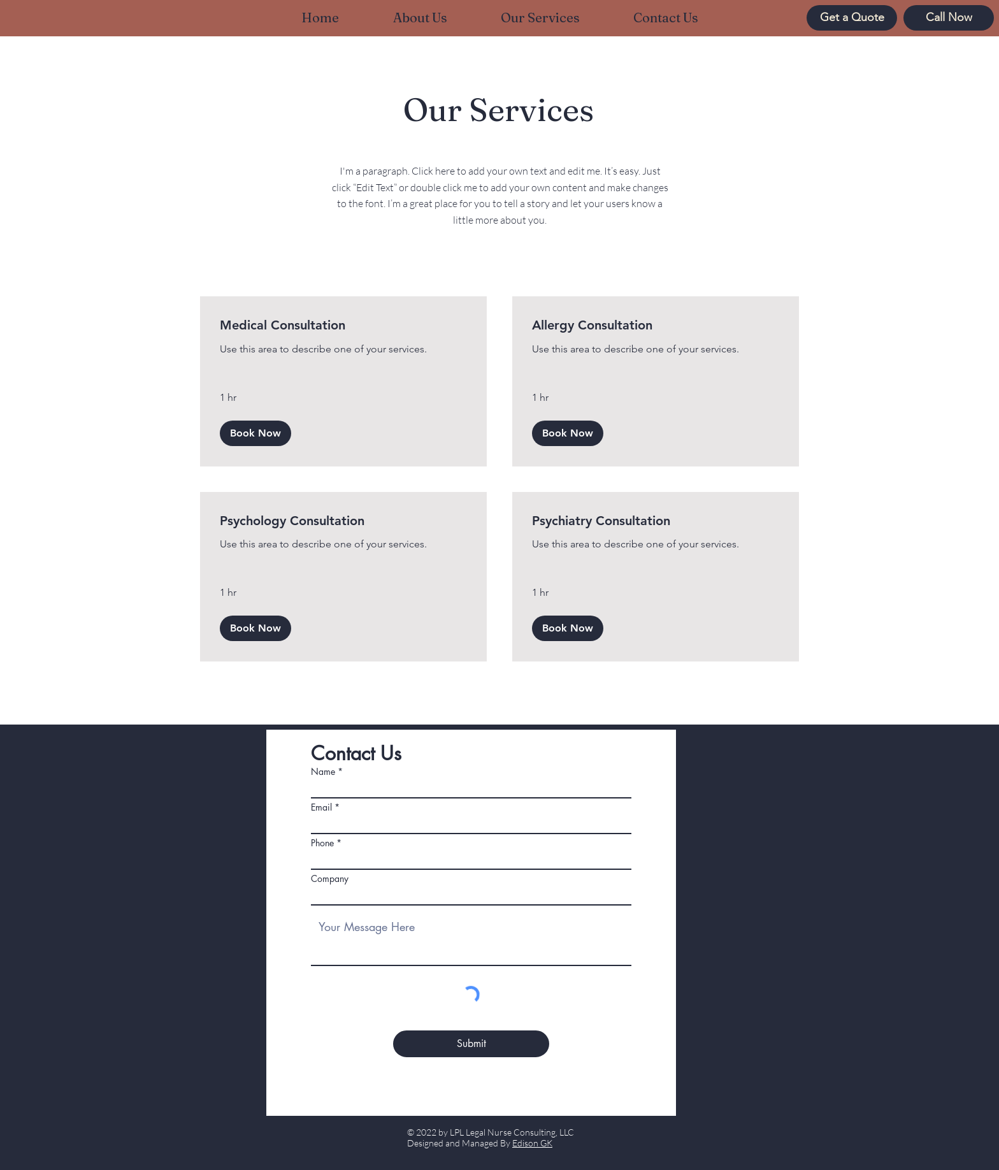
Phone (322, 843)
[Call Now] (948, 18)
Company (330, 878)
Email (321, 807)
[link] (343, 325)
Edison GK (532, 1143)
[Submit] (471, 1043)
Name (323, 771)
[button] (255, 433)
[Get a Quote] (852, 18)
